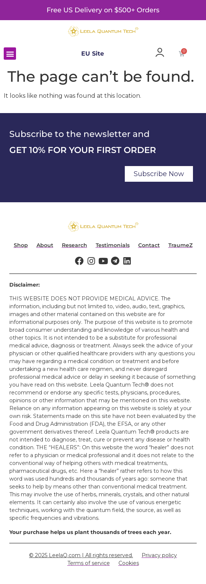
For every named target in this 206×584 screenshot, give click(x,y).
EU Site (92, 53)
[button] (10, 53)
